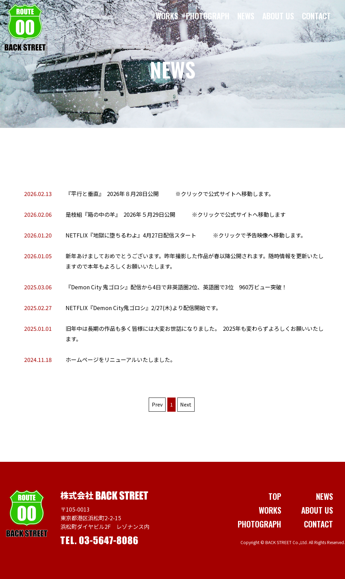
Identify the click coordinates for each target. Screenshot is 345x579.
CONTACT (316, 16)
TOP (274, 496)
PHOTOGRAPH (208, 16)
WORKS (167, 16)
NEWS (246, 16)
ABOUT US (278, 16)
